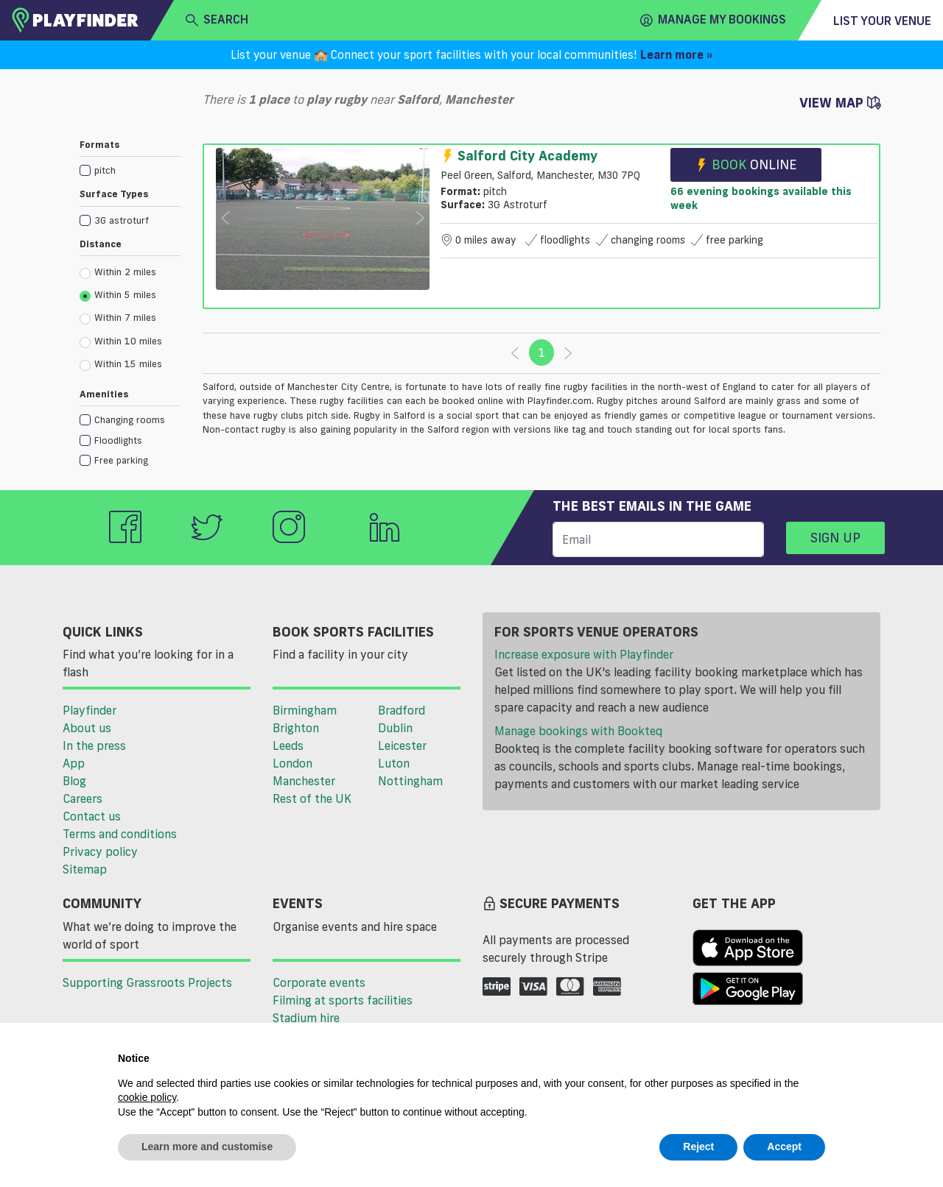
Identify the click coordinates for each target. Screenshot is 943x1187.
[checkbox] (130, 170)
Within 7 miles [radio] (118, 318)
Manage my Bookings (713, 20)
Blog (74, 780)
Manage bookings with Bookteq (578, 730)
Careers (82, 798)
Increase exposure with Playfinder (583, 654)
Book (746, 164)
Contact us (92, 816)
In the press (94, 745)
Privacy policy (100, 851)
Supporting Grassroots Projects (147, 982)
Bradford (401, 710)
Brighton (296, 727)
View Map (839, 102)
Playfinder (89, 710)
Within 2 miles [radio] (118, 272)
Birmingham (305, 710)
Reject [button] (698, 1146)
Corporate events (319, 982)
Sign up (835, 537)
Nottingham (410, 780)
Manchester (304, 780)
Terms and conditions (120, 833)
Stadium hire (306, 1017)
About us (87, 727)
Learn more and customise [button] (207, 1146)
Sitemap (85, 869)
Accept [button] (784, 1146)
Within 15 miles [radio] (121, 364)
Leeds (288, 745)
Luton (394, 763)
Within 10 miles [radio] (121, 341)
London (292, 763)
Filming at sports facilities (343, 1000)
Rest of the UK (312, 798)
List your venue (882, 20)
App (74, 763)
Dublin (395, 727)
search (217, 20)
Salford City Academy (519, 155)
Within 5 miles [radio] (118, 295)
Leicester (402, 745)
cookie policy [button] (147, 1097)
